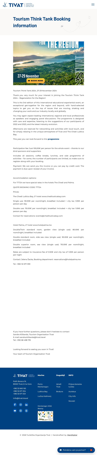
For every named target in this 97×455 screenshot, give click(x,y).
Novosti (72, 401)
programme (53, 139)
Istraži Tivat (58, 385)
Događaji (60, 375)
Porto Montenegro (43, 385)
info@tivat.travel (20, 398)
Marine (41, 375)
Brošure (59, 392)
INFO (71, 375)
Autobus (72, 392)
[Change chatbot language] (92, 450)
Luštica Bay (43, 392)
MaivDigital (72, 435)
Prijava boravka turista (75, 385)
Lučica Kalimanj (44, 396)
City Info (72, 396)
